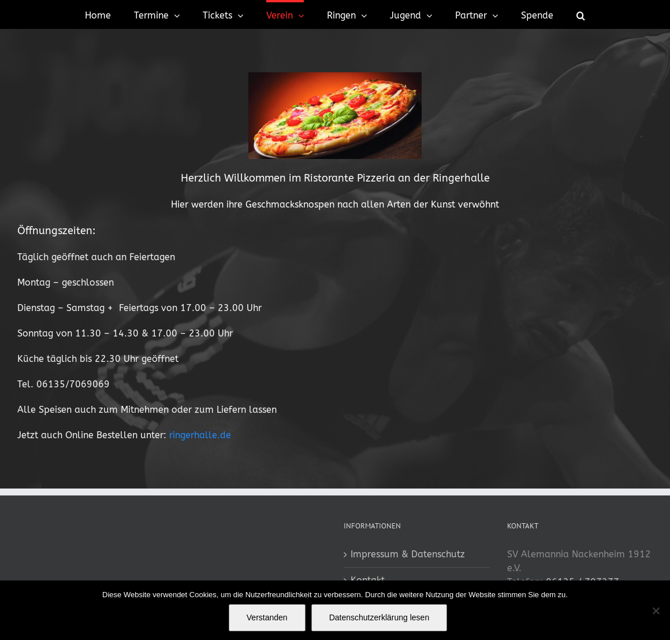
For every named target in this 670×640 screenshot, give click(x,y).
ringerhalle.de (200, 435)
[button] (580, 14)
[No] (655, 610)
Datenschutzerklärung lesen (379, 617)
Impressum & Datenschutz (408, 554)
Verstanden (267, 617)
